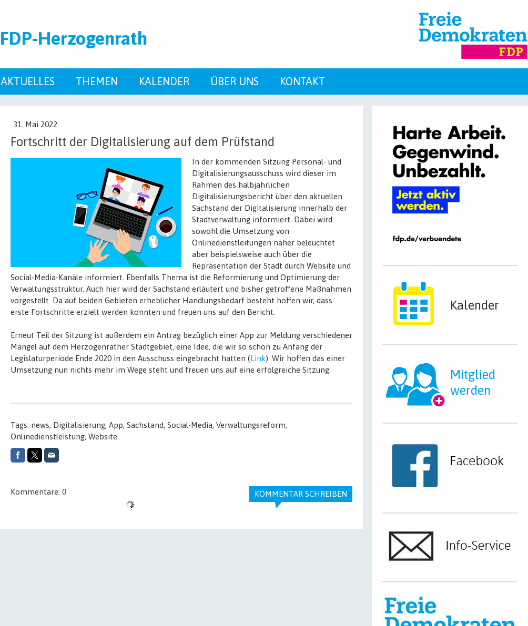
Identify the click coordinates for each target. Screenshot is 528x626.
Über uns (234, 81)
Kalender (164, 81)
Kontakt (302, 81)
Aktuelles (28, 81)
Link (258, 358)
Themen (97, 81)
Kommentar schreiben (301, 493)
